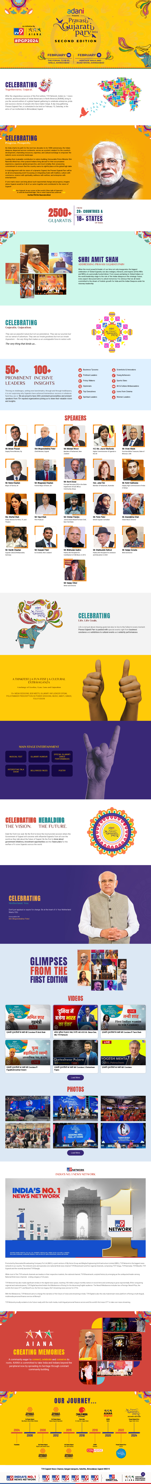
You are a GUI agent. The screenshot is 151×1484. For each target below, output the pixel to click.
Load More (75, 1077)
